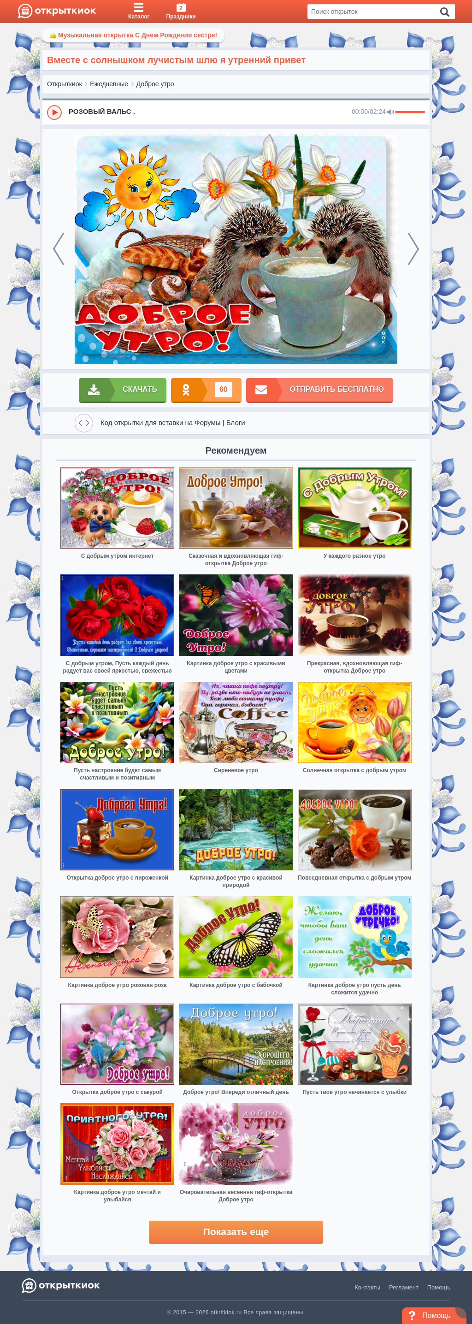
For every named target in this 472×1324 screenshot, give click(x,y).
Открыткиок (64, 84)
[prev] (58, 249)
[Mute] (390, 112)
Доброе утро (155, 84)
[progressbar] (410, 112)
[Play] (54, 112)
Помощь (438, 1287)
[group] (236, 112)
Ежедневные (109, 84)
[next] (413, 249)
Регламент (404, 1287)
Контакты (367, 1287)
